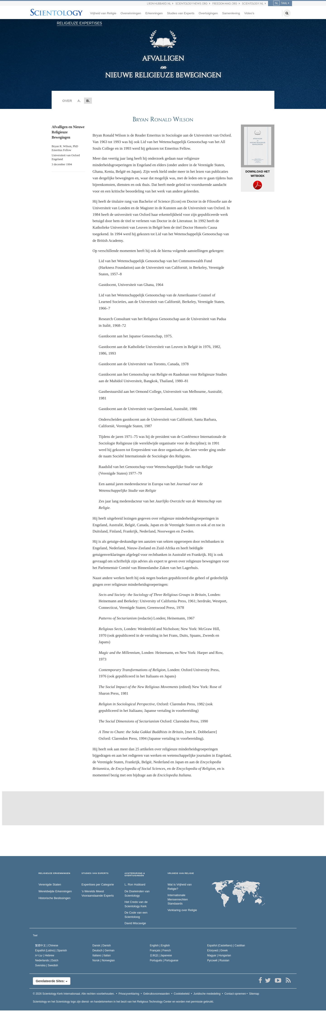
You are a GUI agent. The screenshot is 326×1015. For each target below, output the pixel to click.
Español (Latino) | (51, 950)
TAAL (280, 3)
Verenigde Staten (49, 884)
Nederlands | (46, 960)
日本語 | (161, 955)
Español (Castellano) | (226, 945)
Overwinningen (131, 13)
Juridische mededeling (206, 993)
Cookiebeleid (181, 993)
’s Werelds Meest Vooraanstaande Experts (98, 893)
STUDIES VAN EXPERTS (95, 873)
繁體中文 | (46, 945)
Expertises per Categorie (98, 884)
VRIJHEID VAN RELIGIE (181, 873)
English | (160, 945)
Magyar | (219, 955)
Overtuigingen (208, 13)
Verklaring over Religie (182, 910)
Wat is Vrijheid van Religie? (180, 886)
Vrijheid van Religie (103, 13)
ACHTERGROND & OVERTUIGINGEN (135, 874)
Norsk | (103, 960)
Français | (160, 950)
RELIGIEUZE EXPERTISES (79, 23)
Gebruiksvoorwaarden (156, 993)
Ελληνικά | (217, 950)
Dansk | (101, 945)
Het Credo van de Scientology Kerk (136, 904)
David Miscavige (135, 923)
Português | (164, 960)
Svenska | (46, 965)
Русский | (218, 960)
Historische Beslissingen (54, 898)
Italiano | (101, 955)
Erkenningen (154, 13)
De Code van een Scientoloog (136, 915)
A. (79, 101)
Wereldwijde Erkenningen (55, 891)
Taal (35, 935)
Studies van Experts (180, 13)
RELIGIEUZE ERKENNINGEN (54, 873)
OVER (67, 101)
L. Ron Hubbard (135, 884)
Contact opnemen (235, 993)
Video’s (249, 13)
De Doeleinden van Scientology (137, 893)
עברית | (44, 955)
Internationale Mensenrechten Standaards (178, 899)
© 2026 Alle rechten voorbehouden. (74, 993)
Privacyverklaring (129, 993)
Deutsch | (103, 950)
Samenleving (231, 13)
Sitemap (254, 993)
